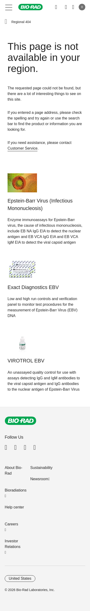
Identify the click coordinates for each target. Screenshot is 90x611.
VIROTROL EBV (26, 361)
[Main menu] (9, 7)
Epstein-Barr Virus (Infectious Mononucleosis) (40, 204)
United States (20, 578)
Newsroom (39, 479)
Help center (14, 507)
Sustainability (41, 468)
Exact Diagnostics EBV (33, 287)
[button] (6, 22)
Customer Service (22, 148)
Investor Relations (12, 544)
